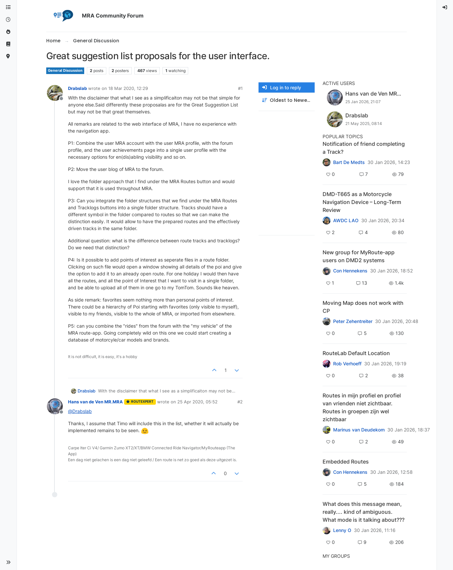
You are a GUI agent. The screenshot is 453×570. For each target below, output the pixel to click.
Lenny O (342, 530)
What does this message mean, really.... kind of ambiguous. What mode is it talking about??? (363, 512)
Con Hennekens (350, 270)
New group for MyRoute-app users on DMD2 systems (359, 256)
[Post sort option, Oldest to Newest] (287, 100)
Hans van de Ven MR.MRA (95, 401)
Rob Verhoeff (347, 363)
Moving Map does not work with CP (363, 307)
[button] (8, 562)
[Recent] (8, 19)
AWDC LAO (346, 220)
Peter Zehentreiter (352, 321)
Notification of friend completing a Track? (364, 148)
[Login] (445, 7)
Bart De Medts (349, 162)
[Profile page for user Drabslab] (55, 93)
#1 (240, 88)
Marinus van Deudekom (359, 430)
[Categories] (8, 7)
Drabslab (77, 88)
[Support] (8, 44)
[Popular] (8, 32)
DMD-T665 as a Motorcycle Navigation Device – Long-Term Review (362, 202)
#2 (240, 401)
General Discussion (65, 70)
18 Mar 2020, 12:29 (128, 88)
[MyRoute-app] (8, 56)
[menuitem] (445, 7)
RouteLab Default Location (356, 353)
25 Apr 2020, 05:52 (197, 401)
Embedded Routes (346, 461)
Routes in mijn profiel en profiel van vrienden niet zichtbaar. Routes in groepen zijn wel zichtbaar (362, 407)
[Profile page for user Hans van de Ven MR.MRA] (55, 406)
